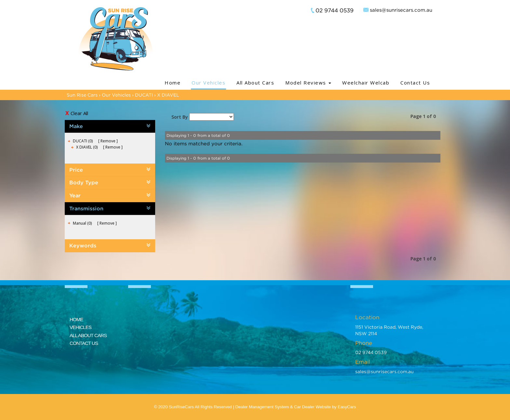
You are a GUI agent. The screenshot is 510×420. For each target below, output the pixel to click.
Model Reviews (308, 82)
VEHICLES (80, 327)
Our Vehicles (208, 82)
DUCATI (144, 94)
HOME (76, 319)
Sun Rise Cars (82, 94)
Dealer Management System (262, 406)
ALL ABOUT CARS (88, 335)
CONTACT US (84, 343)
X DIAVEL (168, 94)
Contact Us (415, 82)
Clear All (79, 113)
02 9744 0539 (334, 10)
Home (173, 82)
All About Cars (255, 82)
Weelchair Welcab (365, 82)
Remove (108, 141)
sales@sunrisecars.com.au (401, 9)
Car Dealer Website (312, 406)
